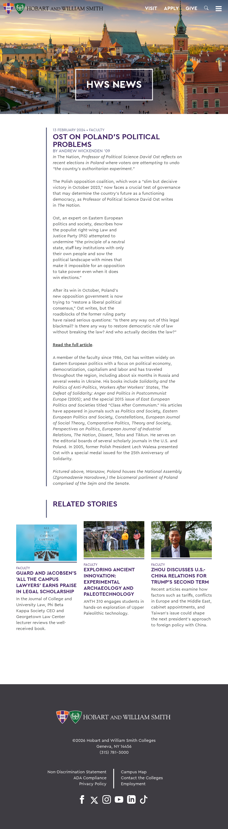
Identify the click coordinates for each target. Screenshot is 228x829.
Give (191, 8)
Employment (133, 783)
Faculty (97, 129)
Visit (151, 8)
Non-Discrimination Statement (76, 771)
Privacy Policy (92, 783)
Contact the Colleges (142, 777)
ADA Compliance (89, 777)
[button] (206, 8)
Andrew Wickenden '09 (84, 150)
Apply (171, 8)
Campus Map (134, 771)
